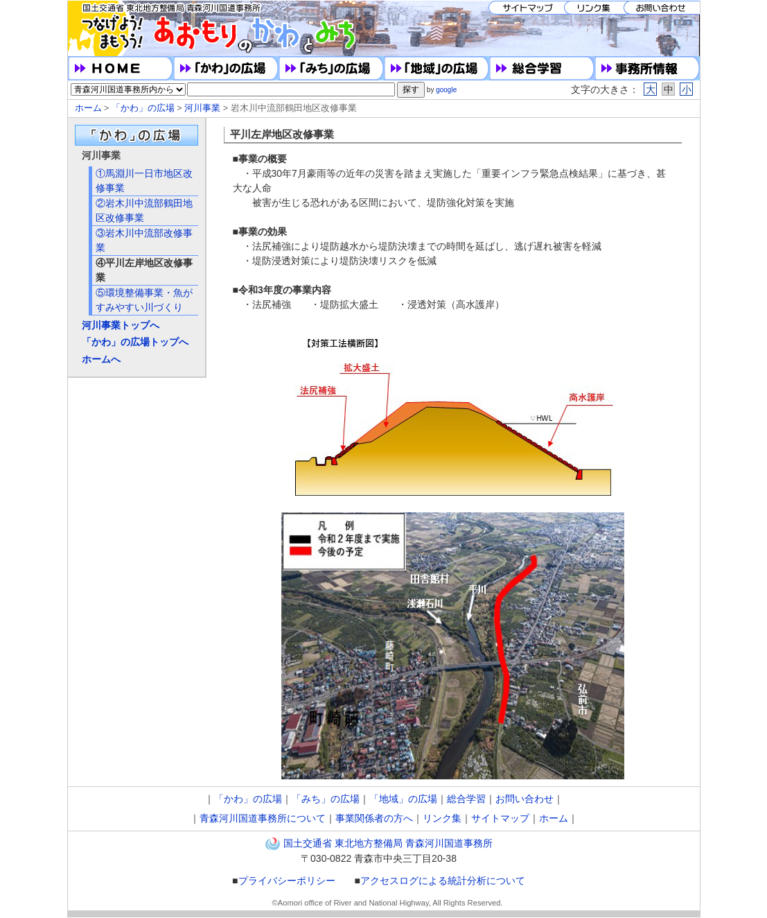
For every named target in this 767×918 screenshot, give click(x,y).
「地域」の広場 (403, 798)
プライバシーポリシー (286, 880)
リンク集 (442, 818)
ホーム (88, 108)
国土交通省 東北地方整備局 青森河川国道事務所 (388, 843)
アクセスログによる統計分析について (442, 880)
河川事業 (202, 108)
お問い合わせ (524, 798)
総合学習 (466, 798)
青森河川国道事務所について (263, 818)
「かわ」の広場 (143, 108)
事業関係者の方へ (374, 818)
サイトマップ (500, 818)
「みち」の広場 (326, 798)
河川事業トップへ (120, 325)
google (446, 90)
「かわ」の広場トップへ (135, 341)
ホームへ (101, 359)
